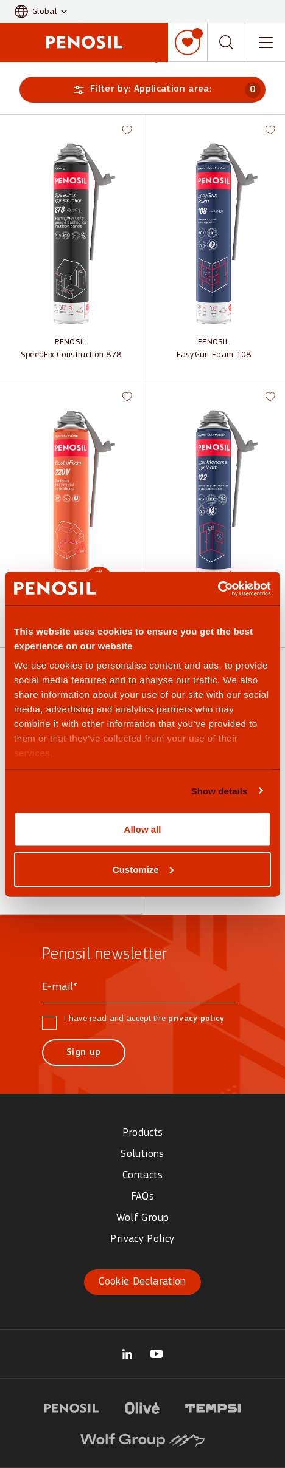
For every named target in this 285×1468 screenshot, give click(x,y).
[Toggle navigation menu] (265, 42)
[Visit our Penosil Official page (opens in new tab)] (156, 1354)
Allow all (142, 829)
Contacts (142, 1175)
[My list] (187, 42)
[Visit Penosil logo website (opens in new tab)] (71, 1407)
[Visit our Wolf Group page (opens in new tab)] (127, 1354)
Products (142, 1133)
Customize (143, 869)
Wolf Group (142, 1218)
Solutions (142, 1154)
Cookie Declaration (142, 1282)
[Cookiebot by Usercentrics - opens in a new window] (217, 588)
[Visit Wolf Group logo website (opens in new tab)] (142, 1439)
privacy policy (196, 1018)
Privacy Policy (142, 1239)
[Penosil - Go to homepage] (84, 42)
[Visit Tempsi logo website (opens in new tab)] (213, 1407)
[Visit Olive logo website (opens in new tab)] (142, 1407)
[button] (41, 12)
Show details (219, 790)
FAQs (142, 1197)
